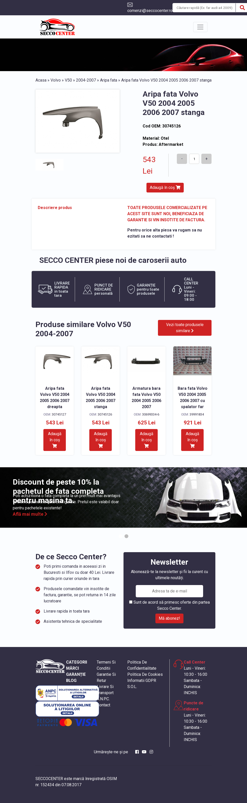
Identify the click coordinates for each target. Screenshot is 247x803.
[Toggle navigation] (200, 27)
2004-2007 (86, 80)
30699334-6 (150, 414)
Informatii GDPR (141, 680)
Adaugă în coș (165, 187)
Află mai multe (30, 514)
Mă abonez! (169, 618)
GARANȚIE (76, 674)
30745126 (105, 414)
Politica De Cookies (145, 674)
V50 (68, 80)
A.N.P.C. (103, 698)
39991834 (197, 414)
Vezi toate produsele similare (185, 327)
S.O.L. (132, 686)
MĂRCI (72, 668)
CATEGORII (76, 662)
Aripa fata (108, 80)
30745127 (59, 414)
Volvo (56, 80)
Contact (103, 705)
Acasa (40, 80)
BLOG (71, 680)
